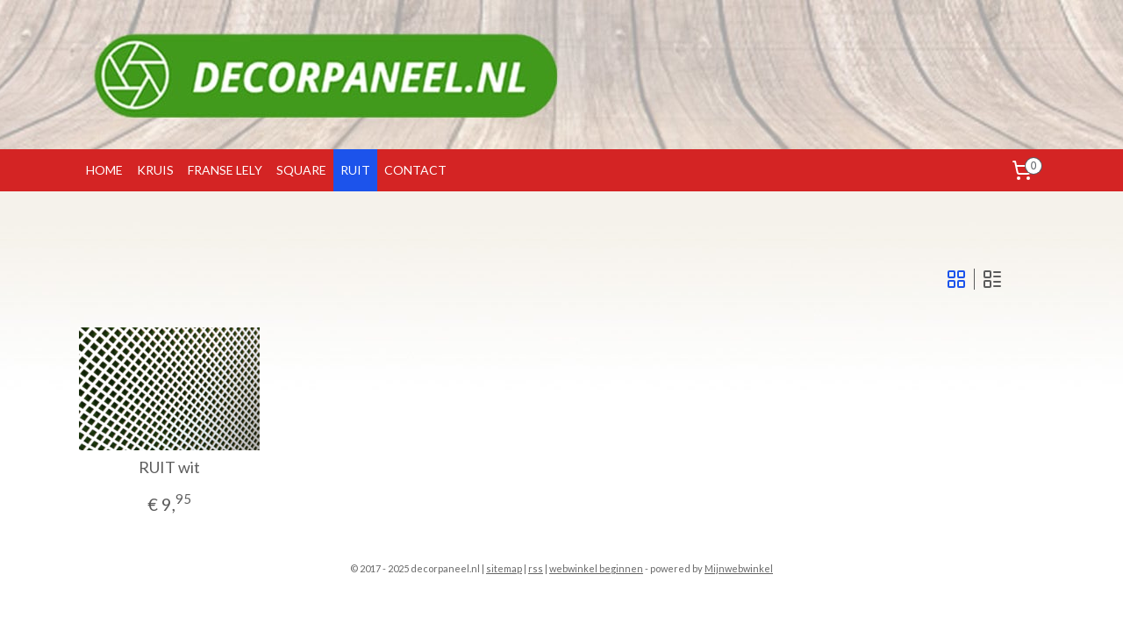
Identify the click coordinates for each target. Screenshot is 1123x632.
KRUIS (155, 169)
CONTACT (415, 169)
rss (535, 568)
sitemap (504, 568)
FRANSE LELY (225, 169)
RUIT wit (169, 467)
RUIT (355, 169)
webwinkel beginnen (596, 568)
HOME (104, 169)
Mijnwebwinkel (739, 568)
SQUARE (301, 169)
